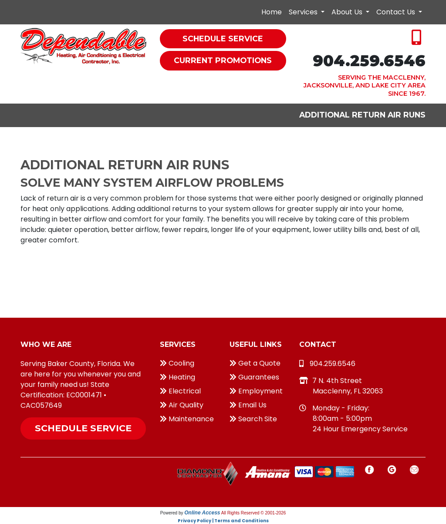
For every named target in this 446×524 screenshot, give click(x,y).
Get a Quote (255, 363)
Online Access (202, 513)
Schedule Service (83, 428)
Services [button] (304, 12)
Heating (177, 377)
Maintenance (187, 419)
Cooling (177, 363)
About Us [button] (347, 12)
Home (271, 12)
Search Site (253, 419)
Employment (256, 391)
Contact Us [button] (396, 12)
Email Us (248, 405)
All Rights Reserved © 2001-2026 (253, 513)
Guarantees (254, 377)
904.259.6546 (369, 60)
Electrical (180, 391)
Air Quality (181, 405)
